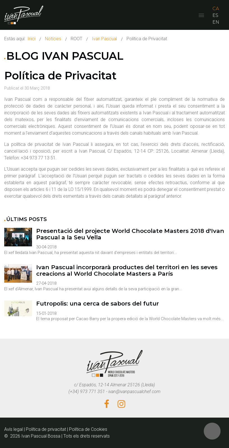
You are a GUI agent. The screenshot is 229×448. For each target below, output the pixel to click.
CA (215, 8)
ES (215, 15)
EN (215, 22)
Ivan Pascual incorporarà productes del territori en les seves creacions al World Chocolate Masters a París (126, 270)
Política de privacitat (46, 429)
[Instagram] (121, 404)
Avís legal (13, 429)
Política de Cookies (88, 429)
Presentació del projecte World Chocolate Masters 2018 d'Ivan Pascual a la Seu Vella (130, 234)
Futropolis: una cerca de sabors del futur (97, 303)
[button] (212, 431)
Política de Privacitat (60, 75)
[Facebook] (106, 404)
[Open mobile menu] (201, 15)
